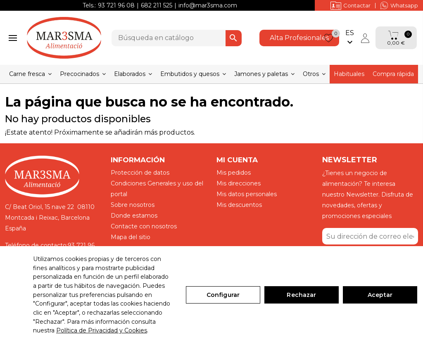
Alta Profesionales (299, 38)
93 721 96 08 (116, 5)
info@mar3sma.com (207, 5)
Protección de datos (140, 172)
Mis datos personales (246, 194)
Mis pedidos (233, 172)
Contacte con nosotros (144, 226)
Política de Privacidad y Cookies (101, 330)
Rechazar (301, 295)
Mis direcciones (238, 183)
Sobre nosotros (132, 205)
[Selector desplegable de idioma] (350, 38)
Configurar (223, 295)
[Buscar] (177, 38)
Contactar (350, 5)
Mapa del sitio (130, 237)
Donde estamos (134, 215)
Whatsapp (399, 5)
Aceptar (380, 295)
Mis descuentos (239, 205)
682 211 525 (156, 5)
